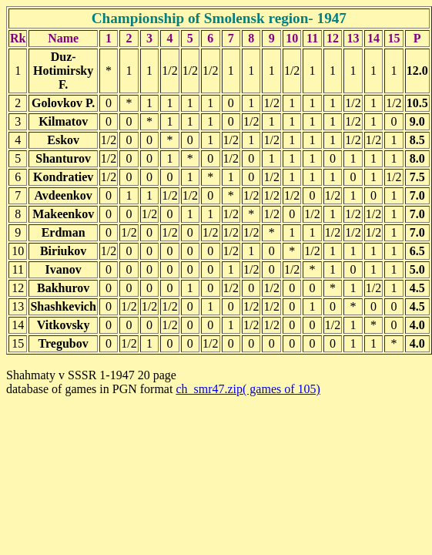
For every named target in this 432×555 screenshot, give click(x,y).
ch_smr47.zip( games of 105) (248, 388)
